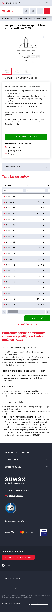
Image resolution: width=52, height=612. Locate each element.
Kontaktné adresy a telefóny (17, 521)
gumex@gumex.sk (14, 151)
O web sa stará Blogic (9, 588)
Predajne (11, 154)
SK (40, 3)
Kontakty (23, 3)
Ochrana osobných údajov (11, 578)
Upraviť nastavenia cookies (38, 604)
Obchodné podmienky (10, 583)
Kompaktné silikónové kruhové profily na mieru (26, 18)
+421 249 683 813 (11, 3)
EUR (45, 3)
